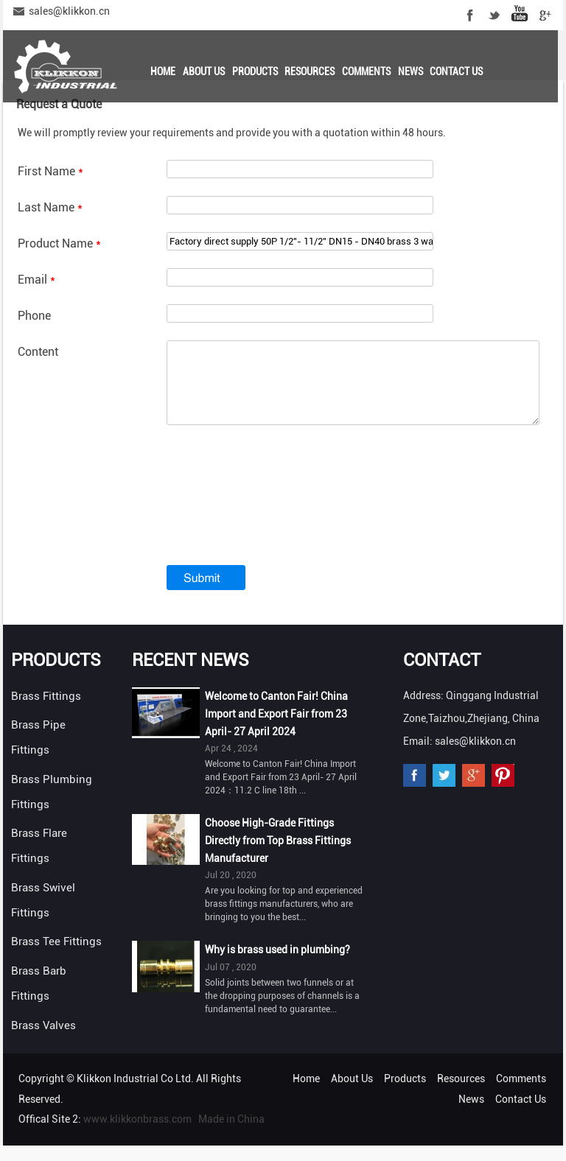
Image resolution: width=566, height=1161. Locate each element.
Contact (442, 675)
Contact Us (456, 71)
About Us (204, 71)
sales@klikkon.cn (69, 11)
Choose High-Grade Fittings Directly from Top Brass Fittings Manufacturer (278, 856)
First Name (50, 171)
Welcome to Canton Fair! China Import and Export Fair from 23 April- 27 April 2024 (276, 729)
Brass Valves (43, 1041)
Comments (366, 71)
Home (162, 71)
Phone (34, 316)
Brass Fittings (46, 711)
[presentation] (279, 522)
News (410, 71)
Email (36, 280)
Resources (309, 71)
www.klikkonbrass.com (137, 1134)
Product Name (59, 243)
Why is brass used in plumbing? (277, 965)
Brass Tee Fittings (56, 957)
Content (38, 352)
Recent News (190, 675)
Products (255, 71)
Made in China (231, 1134)
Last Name (50, 207)
